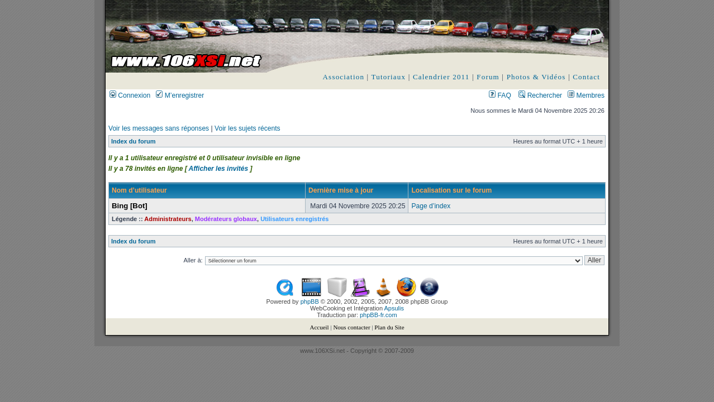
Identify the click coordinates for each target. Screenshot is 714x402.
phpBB (310, 301)
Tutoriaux (389, 77)
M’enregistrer (180, 95)
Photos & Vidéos (536, 77)
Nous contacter (351, 327)
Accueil (319, 327)
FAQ (500, 95)
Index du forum (133, 141)
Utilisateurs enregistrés (294, 219)
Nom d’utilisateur (139, 190)
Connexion (130, 95)
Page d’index (430, 206)
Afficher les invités (219, 169)
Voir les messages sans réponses (158, 128)
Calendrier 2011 (441, 77)
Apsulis (394, 308)
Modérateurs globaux (226, 219)
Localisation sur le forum (451, 190)
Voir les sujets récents (247, 128)
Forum (488, 77)
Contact (586, 77)
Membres (586, 95)
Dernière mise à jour (340, 190)
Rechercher (540, 95)
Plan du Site (389, 327)
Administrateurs (167, 219)
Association (344, 77)
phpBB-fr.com (378, 315)
